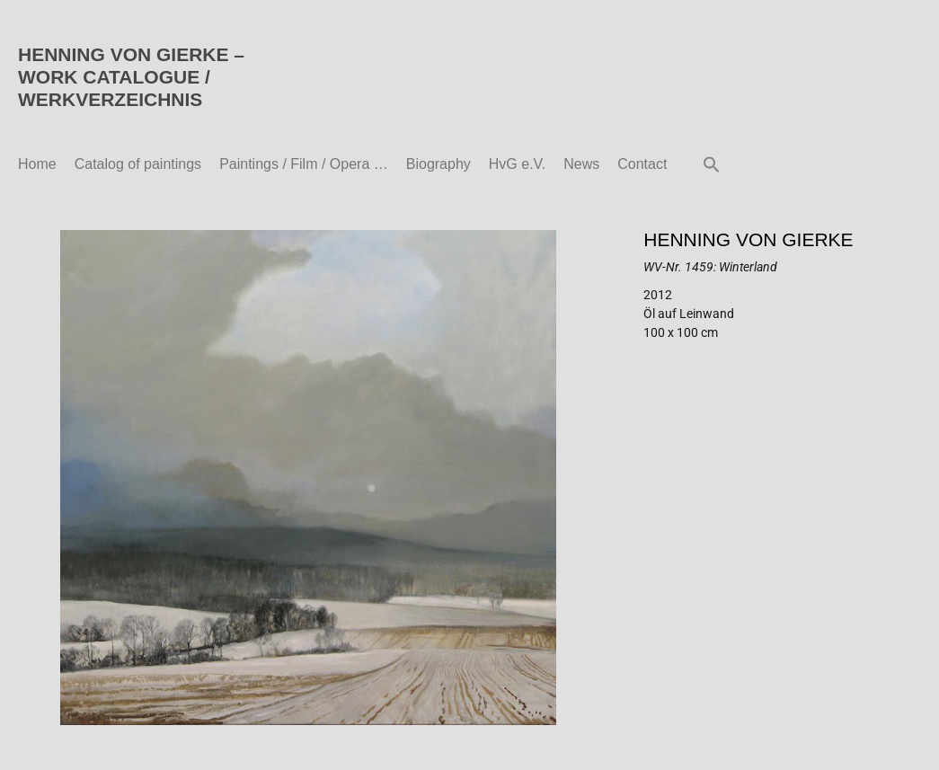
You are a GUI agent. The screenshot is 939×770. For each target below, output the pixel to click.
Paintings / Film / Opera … (303, 164)
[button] (712, 164)
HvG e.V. (517, 164)
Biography (438, 164)
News (581, 164)
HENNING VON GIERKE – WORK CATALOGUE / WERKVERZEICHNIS (131, 77)
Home (37, 164)
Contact (642, 164)
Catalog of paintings (138, 164)
